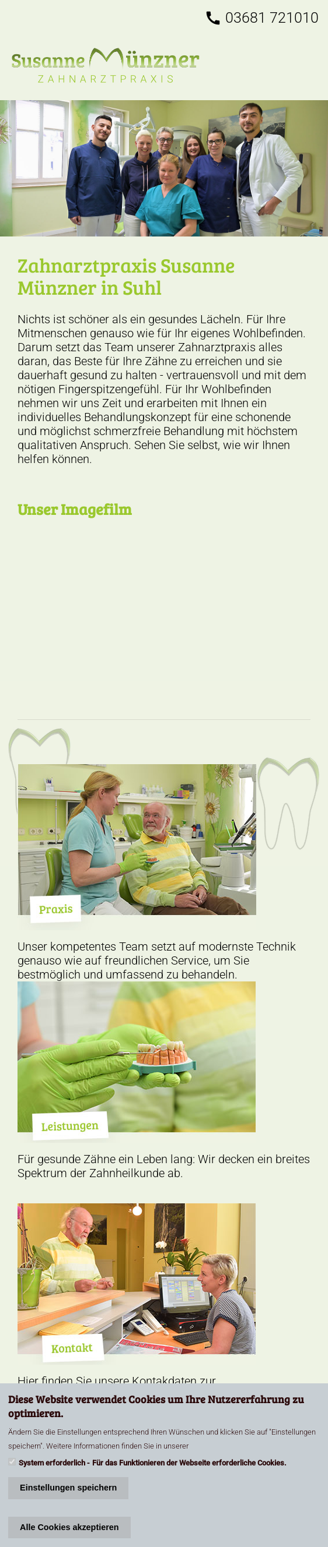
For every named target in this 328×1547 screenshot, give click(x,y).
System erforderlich (52, 1462)
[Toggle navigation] (309, 65)
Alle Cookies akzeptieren (69, 1527)
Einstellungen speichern (68, 1487)
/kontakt (164, 168)
